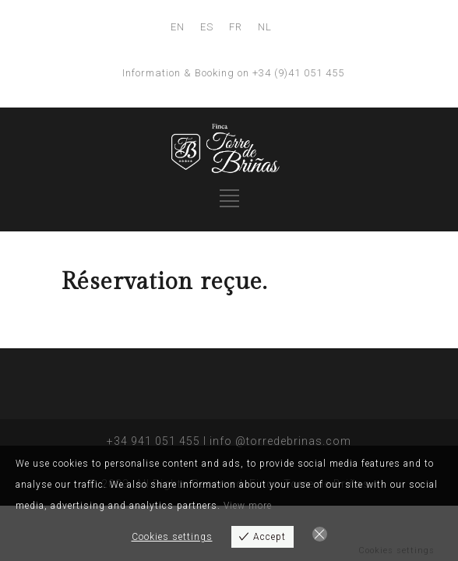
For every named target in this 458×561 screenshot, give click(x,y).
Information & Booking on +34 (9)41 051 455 (233, 73)
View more (248, 505)
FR (235, 27)
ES (206, 27)
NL (265, 27)
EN (178, 27)
